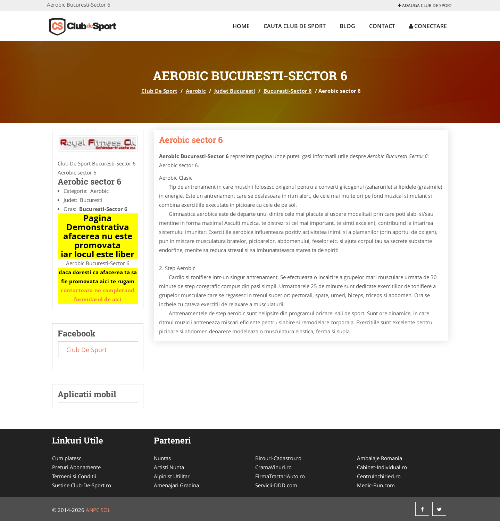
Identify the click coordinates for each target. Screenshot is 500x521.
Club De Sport (159, 90)
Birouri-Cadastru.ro (278, 458)
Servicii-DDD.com (276, 485)
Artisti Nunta (169, 467)
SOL (105, 509)
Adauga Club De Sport (425, 5)
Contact (382, 26)
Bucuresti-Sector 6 (288, 90)
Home (241, 26)
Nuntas (162, 458)
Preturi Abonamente (76, 467)
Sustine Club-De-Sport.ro (81, 485)
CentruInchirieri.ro (379, 476)
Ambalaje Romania (379, 458)
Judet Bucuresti (234, 90)
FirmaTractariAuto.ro (280, 476)
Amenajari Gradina (176, 485)
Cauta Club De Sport (295, 26)
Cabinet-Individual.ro (382, 467)
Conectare (428, 26)
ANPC (92, 509)
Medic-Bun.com (376, 485)
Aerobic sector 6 (191, 139)
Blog (347, 26)
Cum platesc (66, 458)
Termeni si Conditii (74, 476)
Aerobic (196, 90)
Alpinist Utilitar (172, 476)
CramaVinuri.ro (273, 467)
